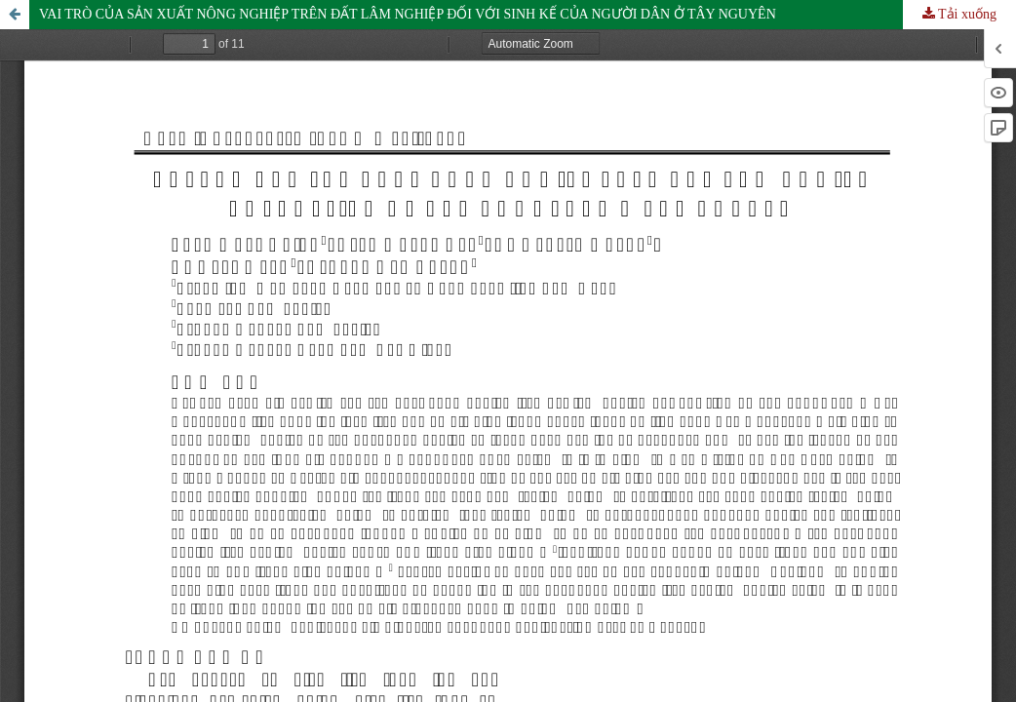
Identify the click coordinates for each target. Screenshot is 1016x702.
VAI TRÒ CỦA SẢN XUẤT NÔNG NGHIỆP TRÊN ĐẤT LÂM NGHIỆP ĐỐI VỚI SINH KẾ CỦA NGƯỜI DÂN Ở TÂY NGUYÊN (407, 14)
